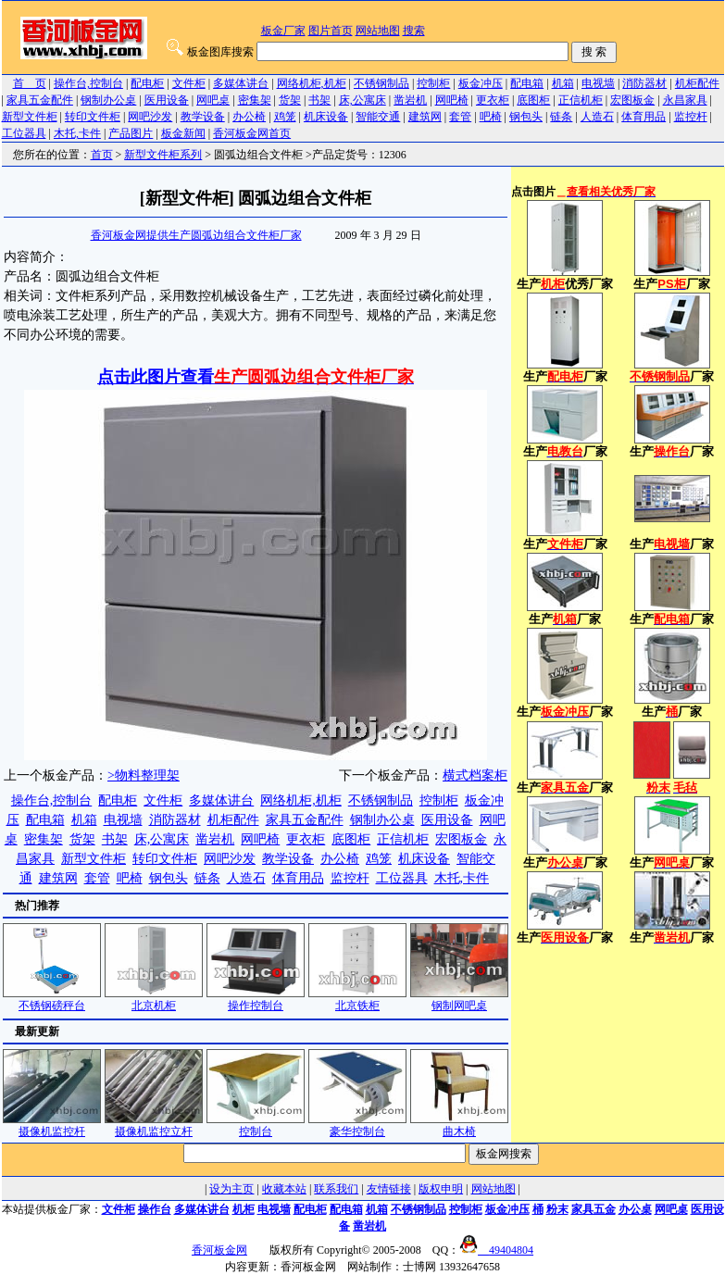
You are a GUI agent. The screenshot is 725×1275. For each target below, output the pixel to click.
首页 (102, 154)
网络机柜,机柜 (311, 83)
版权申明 (441, 1188)
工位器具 (24, 133)
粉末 (557, 1209)
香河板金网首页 (252, 133)
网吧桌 (213, 100)
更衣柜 (492, 100)
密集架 (254, 100)
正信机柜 (580, 100)
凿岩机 (410, 100)
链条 (561, 116)
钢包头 (526, 116)
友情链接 (389, 1188)
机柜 (243, 1209)
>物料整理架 (143, 775)
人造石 (597, 116)
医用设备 (166, 100)
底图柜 (533, 100)
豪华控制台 (357, 1125)
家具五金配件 (39, 100)
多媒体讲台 (241, 83)
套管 (460, 116)
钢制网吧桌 (459, 999)
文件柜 (189, 83)
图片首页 (330, 30)
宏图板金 (632, 100)
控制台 (255, 1125)
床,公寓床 (362, 100)
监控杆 (690, 116)
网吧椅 (452, 100)
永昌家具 (685, 100)
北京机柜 (154, 999)
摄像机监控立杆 (154, 1125)
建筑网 (425, 116)
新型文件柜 (29, 116)
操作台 (154, 1209)
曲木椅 (459, 1125)
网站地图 (378, 30)
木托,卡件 (77, 133)
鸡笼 (285, 116)
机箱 (563, 83)
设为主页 (231, 1188)
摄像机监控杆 (52, 1125)
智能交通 (378, 116)
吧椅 (491, 116)
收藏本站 (284, 1188)
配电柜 (147, 83)
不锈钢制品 (381, 83)
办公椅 (249, 116)
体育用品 (643, 116)
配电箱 (527, 83)
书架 (319, 100)
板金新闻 (183, 133)
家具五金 (593, 1209)
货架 (290, 100)
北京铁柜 (357, 999)
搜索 (414, 30)
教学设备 (203, 116)
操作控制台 (255, 999)
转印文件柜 (92, 116)
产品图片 (130, 133)
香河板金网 (219, 1250)
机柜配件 (697, 83)
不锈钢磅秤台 (52, 999)
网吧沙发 (150, 116)
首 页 (29, 83)
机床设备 (326, 116)
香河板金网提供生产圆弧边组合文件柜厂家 (196, 235)
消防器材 (644, 83)
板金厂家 (283, 30)
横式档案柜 (475, 775)
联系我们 (336, 1188)
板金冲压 (480, 83)
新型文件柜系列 (163, 154)
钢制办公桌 (108, 100)
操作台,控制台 (88, 83)
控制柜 (433, 83)
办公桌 (635, 1209)
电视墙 (598, 83)
